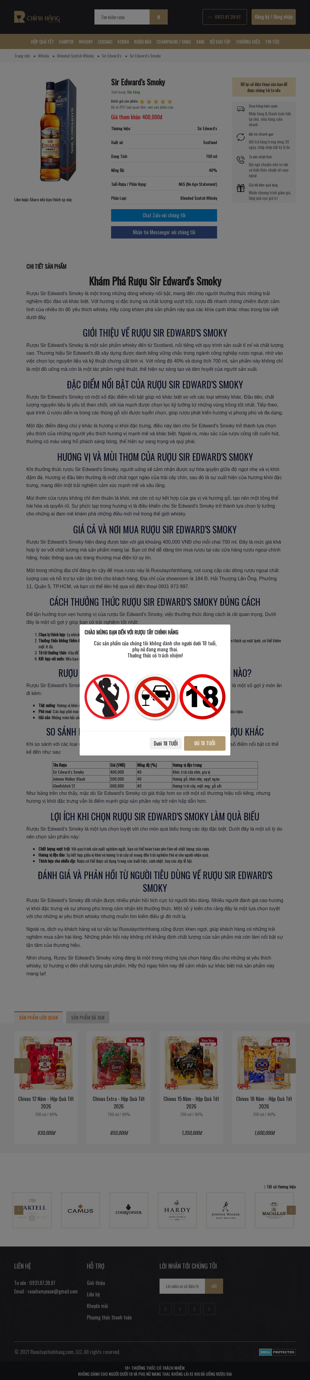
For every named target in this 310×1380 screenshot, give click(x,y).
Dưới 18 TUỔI (161, 743)
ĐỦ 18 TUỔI (202, 743)
